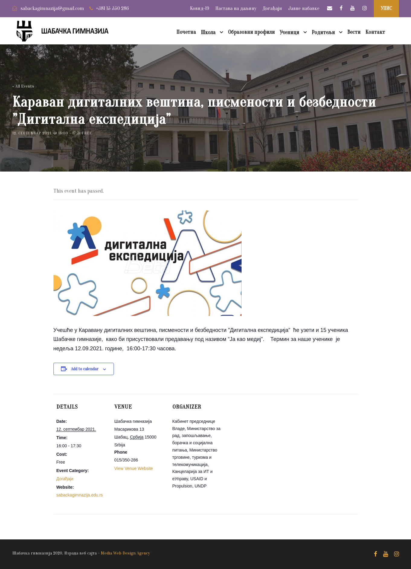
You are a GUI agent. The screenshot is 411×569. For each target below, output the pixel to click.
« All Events (23, 86)
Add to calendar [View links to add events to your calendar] (84, 368)
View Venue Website (133, 468)
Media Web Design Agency (125, 553)
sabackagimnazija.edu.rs (79, 495)
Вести (354, 32)
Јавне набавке (303, 8)
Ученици (289, 32)
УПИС (386, 8)
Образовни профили (251, 32)
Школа (208, 32)
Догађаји (272, 8)
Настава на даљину (235, 8)
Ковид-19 (199, 8)
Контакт (375, 32)
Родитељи (323, 32)
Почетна (186, 32)
